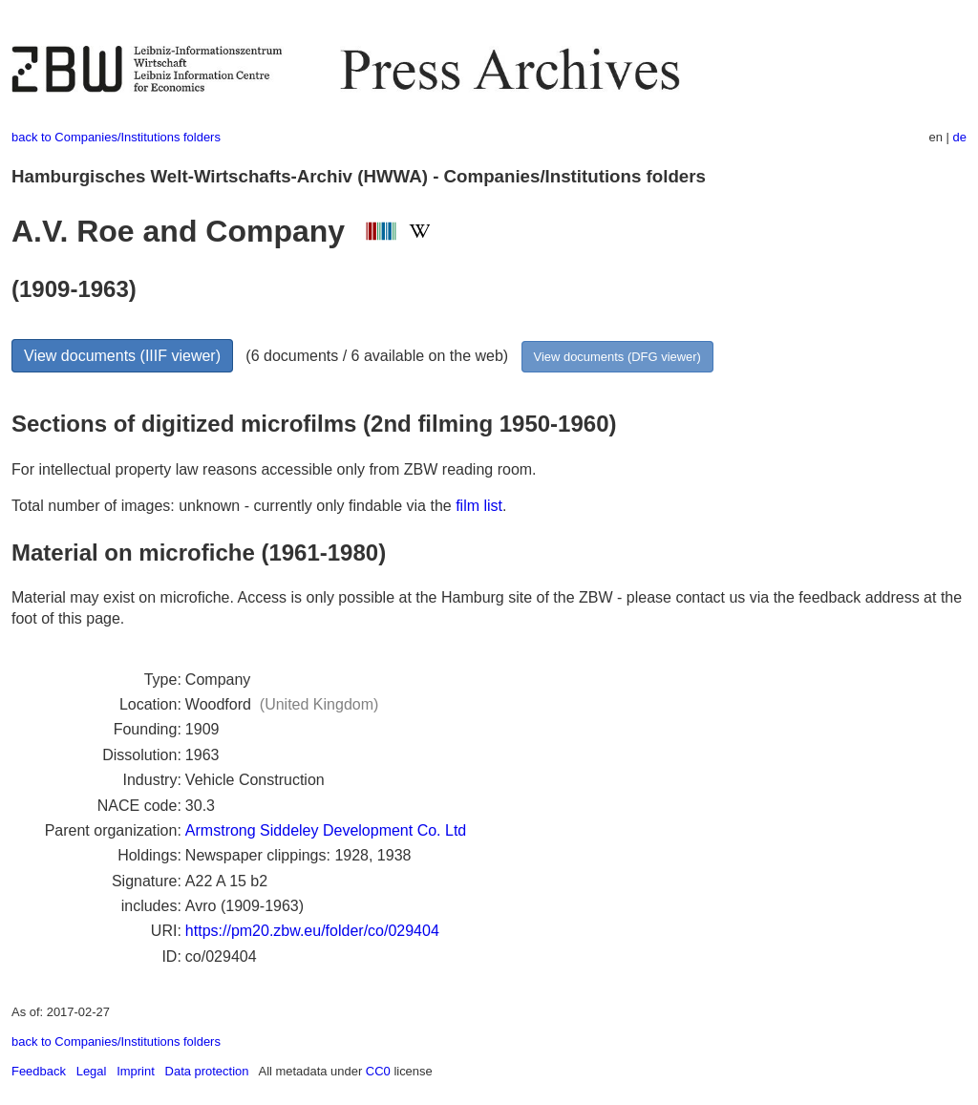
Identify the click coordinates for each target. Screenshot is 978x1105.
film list (479, 506)
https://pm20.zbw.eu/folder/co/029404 (312, 931)
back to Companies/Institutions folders (116, 137)
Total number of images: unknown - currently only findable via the (233, 506)
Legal (91, 1071)
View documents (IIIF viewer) (122, 356)
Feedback (38, 1071)
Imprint (136, 1071)
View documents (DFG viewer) (617, 357)
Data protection (207, 1071)
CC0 (378, 1071)
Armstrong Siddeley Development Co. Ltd (325, 830)
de (960, 137)
